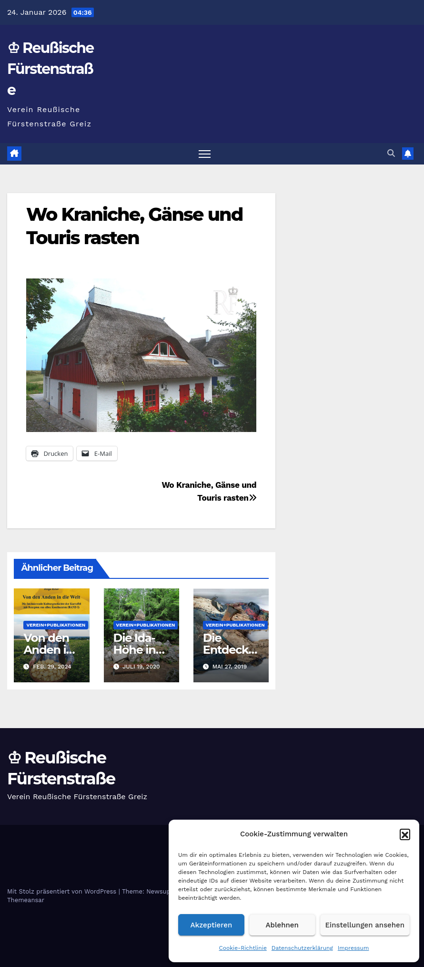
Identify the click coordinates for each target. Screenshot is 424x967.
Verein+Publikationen (55, 625)
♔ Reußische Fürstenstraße (50, 69)
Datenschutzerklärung (302, 948)
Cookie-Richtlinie (243, 948)
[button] (405, 834)
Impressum (353, 948)
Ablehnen (282, 925)
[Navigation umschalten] (204, 153)
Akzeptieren (211, 925)
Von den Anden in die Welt (48, 650)
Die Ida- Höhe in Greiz (134, 650)
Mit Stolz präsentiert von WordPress (63, 891)
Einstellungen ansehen (364, 925)
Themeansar (25, 900)
